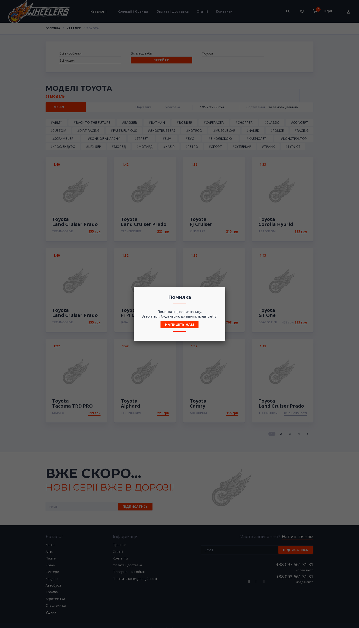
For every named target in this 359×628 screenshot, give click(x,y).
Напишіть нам (179, 325)
